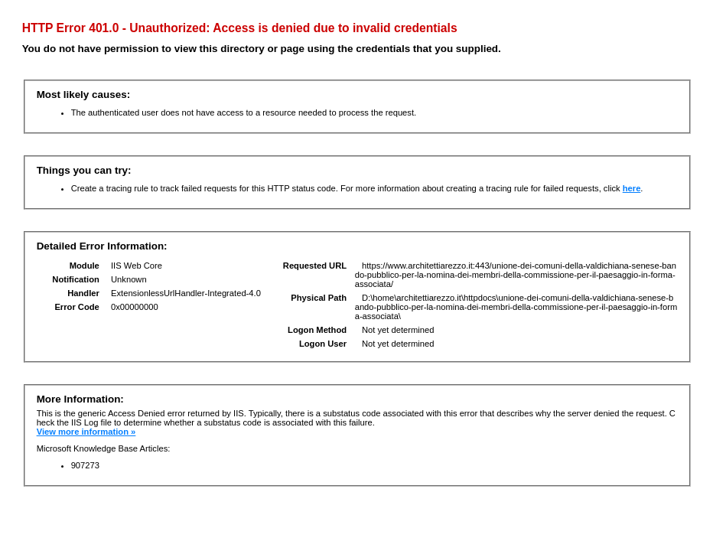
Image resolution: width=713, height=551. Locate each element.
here (632, 188)
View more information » (86, 431)
